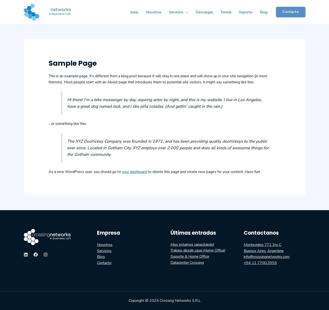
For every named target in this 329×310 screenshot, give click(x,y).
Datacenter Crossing (187, 262)
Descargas (204, 12)
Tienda (226, 12)
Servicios (176, 12)
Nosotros (153, 12)
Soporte (245, 12)
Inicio (134, 12)
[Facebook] (36, 255)
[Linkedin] (26, 255)
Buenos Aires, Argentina (263, 250)
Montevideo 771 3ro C (262, 244)
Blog (263, 12)
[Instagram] (45, 255)
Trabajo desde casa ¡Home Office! (197, 250)
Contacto (104, 262)
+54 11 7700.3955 (260, 262)
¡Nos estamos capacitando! (192, 244)
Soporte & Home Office (189, 256)
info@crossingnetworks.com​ (267, 256)
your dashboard (134, 171)
